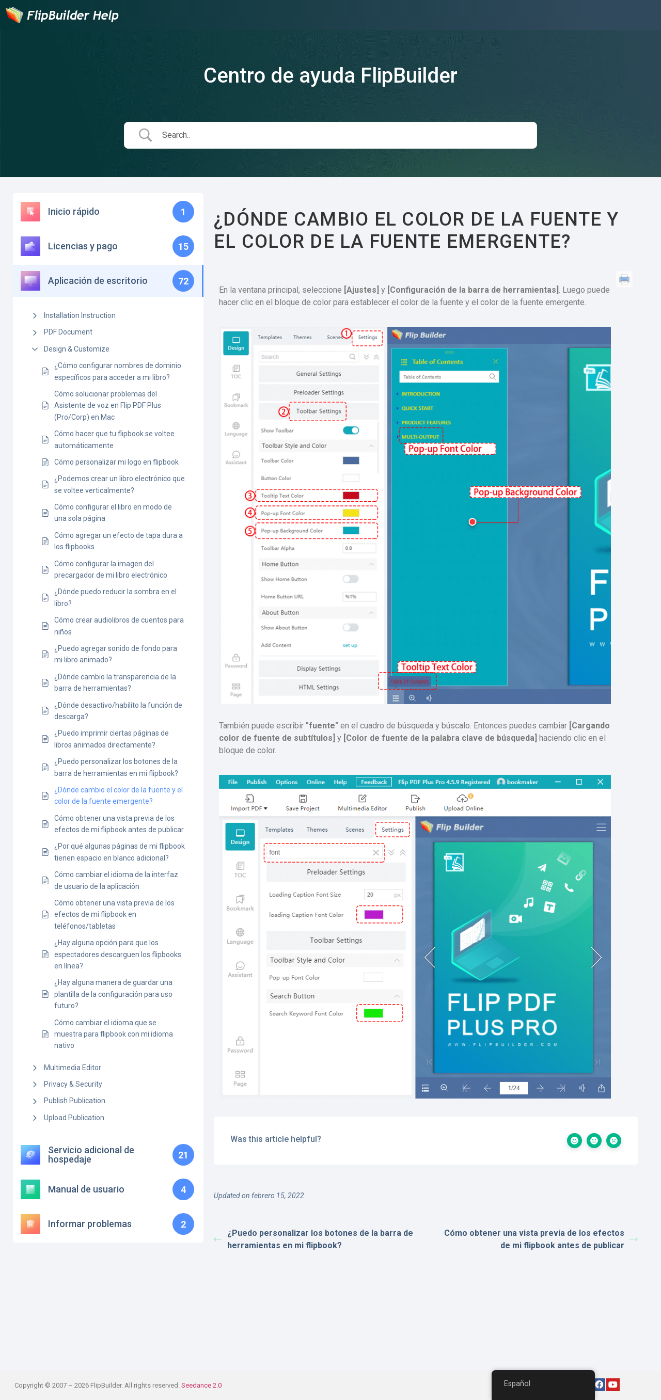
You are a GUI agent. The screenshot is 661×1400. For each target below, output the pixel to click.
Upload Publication (74, 1117)
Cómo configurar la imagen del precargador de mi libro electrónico (110, 569)
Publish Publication (74, 1100)
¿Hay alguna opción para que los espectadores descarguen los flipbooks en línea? (117, 954)
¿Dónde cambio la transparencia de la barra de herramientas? (115, 682)
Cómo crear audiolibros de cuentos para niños (119, 625)
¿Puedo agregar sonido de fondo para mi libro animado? (115, 654)
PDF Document (68, 332)
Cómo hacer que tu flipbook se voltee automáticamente (114, 439)
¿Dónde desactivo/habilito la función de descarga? (118, 711)
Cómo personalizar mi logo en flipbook (116, 462)
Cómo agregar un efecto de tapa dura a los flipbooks (118, 541)
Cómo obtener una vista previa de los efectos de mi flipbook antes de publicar (119, 824)
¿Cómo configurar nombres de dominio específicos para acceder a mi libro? (117, 371)
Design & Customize (76, 349)
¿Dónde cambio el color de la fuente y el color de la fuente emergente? (118, 795)
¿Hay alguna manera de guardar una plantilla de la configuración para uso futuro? (113, 994)
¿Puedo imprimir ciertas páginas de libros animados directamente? (111, 739)
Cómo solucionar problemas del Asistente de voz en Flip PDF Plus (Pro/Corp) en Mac (107, 405)
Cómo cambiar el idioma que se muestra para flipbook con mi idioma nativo (113, 1034)
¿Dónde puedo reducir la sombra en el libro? (115, 597)
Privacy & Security (73, 1084)
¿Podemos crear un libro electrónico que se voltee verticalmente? (119, 484)
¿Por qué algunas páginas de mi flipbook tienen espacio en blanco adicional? (119, 852)
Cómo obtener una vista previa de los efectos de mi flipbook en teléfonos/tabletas (114, 914)
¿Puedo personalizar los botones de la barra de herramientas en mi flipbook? (116, 767)
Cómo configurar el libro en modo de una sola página (113, 512)
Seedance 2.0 (201, 1385)
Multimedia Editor (72, 1067)
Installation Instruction (80, 315)
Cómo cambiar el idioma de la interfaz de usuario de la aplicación (116, 880)
